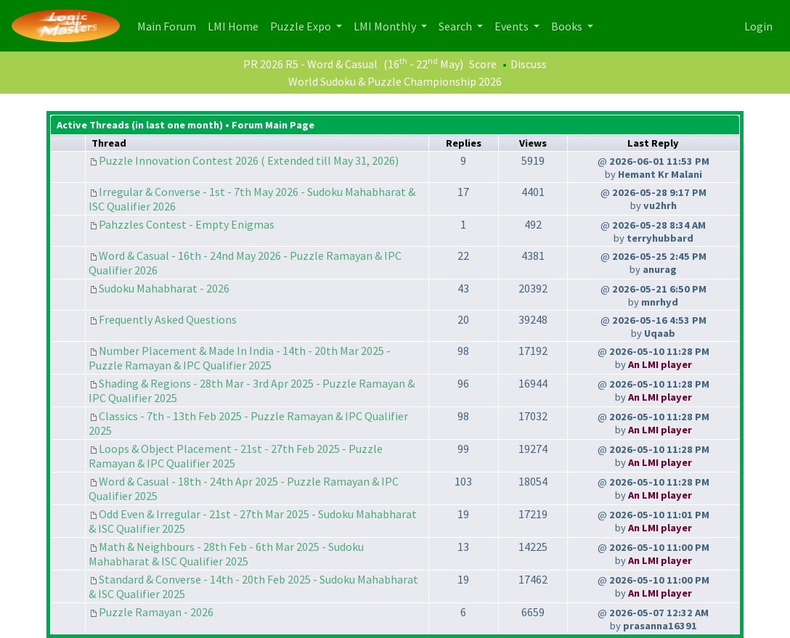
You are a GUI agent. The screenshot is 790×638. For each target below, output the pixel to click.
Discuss (528, 64)
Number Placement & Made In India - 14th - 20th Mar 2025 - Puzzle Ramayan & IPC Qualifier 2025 (240, 357)
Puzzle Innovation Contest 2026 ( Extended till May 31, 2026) (249, 160)
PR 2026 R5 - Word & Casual (310, 64)
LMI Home (236, 25)
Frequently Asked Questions (168, 319)
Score (483, 64)
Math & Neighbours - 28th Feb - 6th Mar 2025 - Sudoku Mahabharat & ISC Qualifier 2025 (226, 553)
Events (512, 26)
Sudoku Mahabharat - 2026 (164, 288)
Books (568, 26)
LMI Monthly (386, 26)
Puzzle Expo (301, 26)
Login (758, 26)
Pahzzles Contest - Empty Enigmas (186, 224)
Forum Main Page (273, 124)
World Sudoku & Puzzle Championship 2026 (395, 81)
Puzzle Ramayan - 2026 (156, 612)
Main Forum (169, 25)
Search (456, 26)
